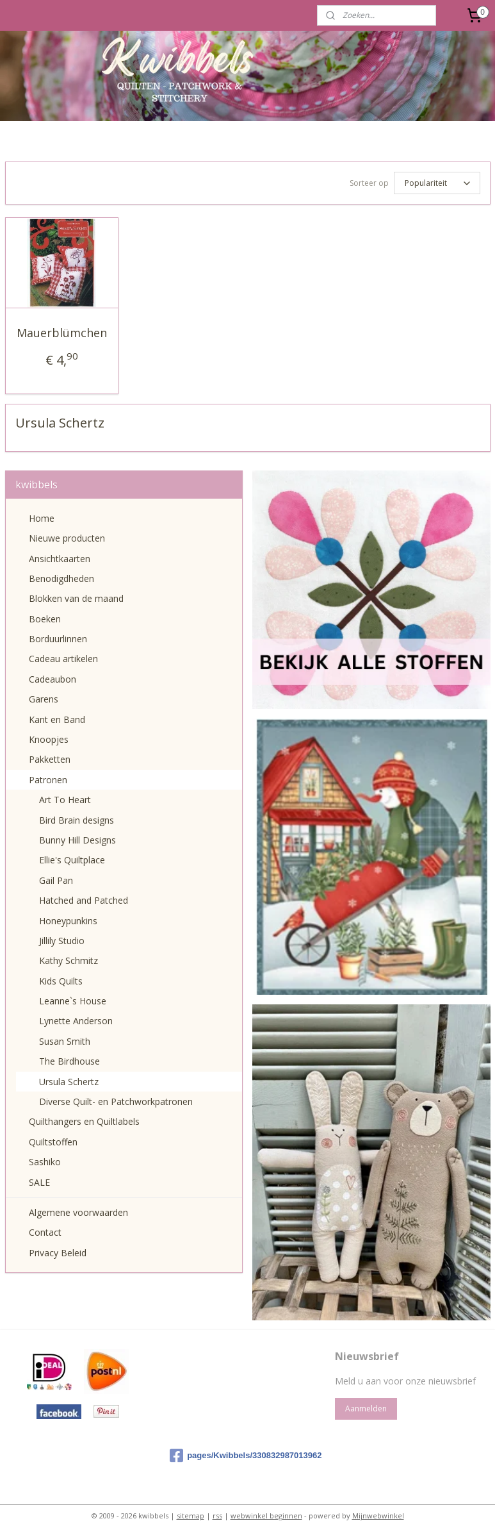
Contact (45, 1230)
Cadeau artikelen (63, 657)
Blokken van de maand (76, 596)
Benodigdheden (61, 576)
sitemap (190, 1513)
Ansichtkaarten (59, 557)
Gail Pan (56, 878)
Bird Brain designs (76, 818)
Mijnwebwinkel (378, 1513)
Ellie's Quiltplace (72, 858)
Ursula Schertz (69, 1080)
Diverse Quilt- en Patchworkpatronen (116, 1099)
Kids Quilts (61, 979)
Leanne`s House (72, 999)
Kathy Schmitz (68, 958)
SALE (39, 1180)
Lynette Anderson (76, 1019)
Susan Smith (64, 1039)
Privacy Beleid (57, 1251)
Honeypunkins (68, 919)
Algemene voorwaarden (78, 1210)
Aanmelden (366, 1406)
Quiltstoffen (53, 1140)
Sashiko (45, 1160)
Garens (43, 697)
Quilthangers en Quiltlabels (84, 1119)
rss (217, 1513)
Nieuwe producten (67, 536)
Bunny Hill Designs (77, 838)
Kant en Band (57, 717)
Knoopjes (49, 737)
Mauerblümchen (62, 330)
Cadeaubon (52, 677)
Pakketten (49, 757)
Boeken (45, 617)
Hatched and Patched (83, 898)
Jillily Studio (62, 939)
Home (41, 516)
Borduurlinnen (58, 637)
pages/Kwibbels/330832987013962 (245, 1453)
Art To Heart (65, 798)
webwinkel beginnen (266, 1513)
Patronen (48, 778)
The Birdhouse (69, 1059)
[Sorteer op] (437, 182)
